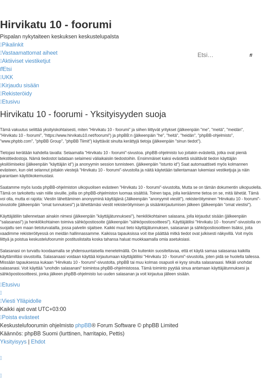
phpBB (83, 325)
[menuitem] (28, 53)
